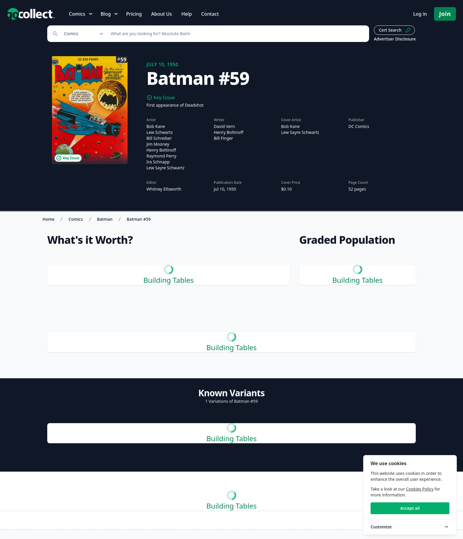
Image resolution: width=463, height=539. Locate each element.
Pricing (134, 14)
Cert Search (395, 30)
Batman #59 (139, 219)
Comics (76, 219)
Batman (105, 219)
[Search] (236, 34)
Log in (420, 14)
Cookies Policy (419, 489)
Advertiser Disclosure (395, 39)
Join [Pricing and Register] (445, 14)
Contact (210, 14)
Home (48, 219)
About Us (161, 14)
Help (186, 14)
